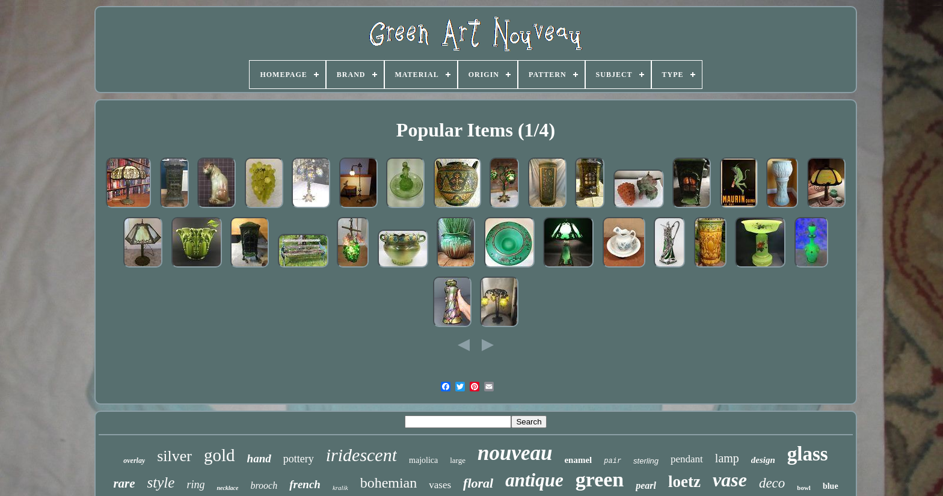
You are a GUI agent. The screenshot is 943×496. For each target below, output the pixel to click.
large (457, 460)
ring (195, 485)
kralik (340, 487)
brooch (263, 485)
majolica (423, 460)
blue (830, 486)
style (161, 482)
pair (612, 461)
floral (478, 483)
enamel (578, 460)
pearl (646, 485)
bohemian (388, 483)
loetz (684, 482)
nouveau (515, 453)
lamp (727, 458)
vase (730, 480)
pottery (298, 459)
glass (807, 454)
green (600, 479)
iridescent (361, 455)
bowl (804, 487)
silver (174, 456)
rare (124, 483)
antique (534, 480)
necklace (227, 488)
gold (219, 455)
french (305, 484)
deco (772, 483)
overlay (134, 460)
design (763, 460)
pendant (687, 459)
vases (440, 485)
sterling (646, 460)
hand (259, 458)
